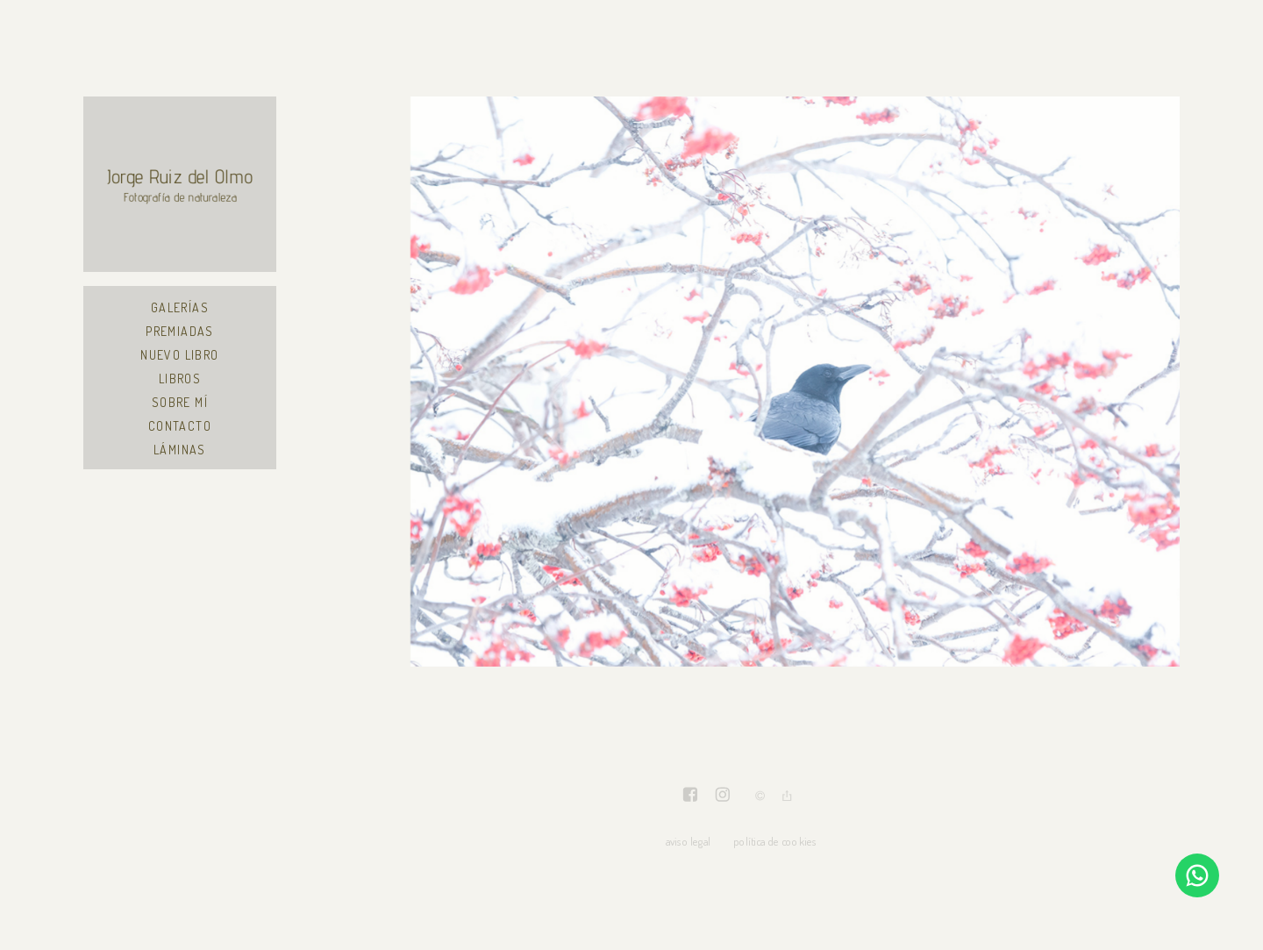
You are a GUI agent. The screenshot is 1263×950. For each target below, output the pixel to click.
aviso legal (688, 841)
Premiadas (180, 331)
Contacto (179, 425)
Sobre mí (180, 402)
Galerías (180, 307)
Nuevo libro (179, 354)
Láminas (179, 449)
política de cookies (775, 841)
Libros (180, 378)
